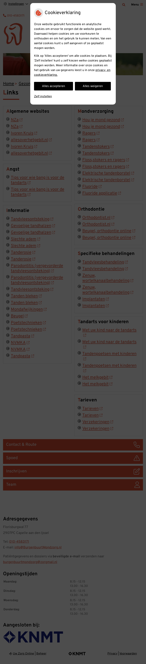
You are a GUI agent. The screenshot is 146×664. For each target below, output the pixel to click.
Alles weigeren (93, 86)
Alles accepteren (53, 86)
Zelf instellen (43, 96)
